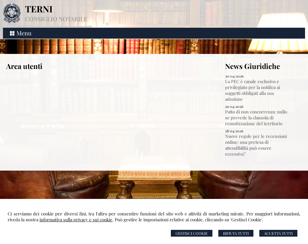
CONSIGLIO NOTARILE (56, 19)
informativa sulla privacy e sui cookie (76, 219)
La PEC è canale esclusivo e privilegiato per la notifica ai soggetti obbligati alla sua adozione (252, 90)
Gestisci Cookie (192, 233)
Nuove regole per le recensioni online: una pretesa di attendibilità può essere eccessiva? (256, 145)
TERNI (39, 9)
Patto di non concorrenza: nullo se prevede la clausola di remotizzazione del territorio (256, 117)
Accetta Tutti (278, 233)
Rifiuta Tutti (236, 233)
